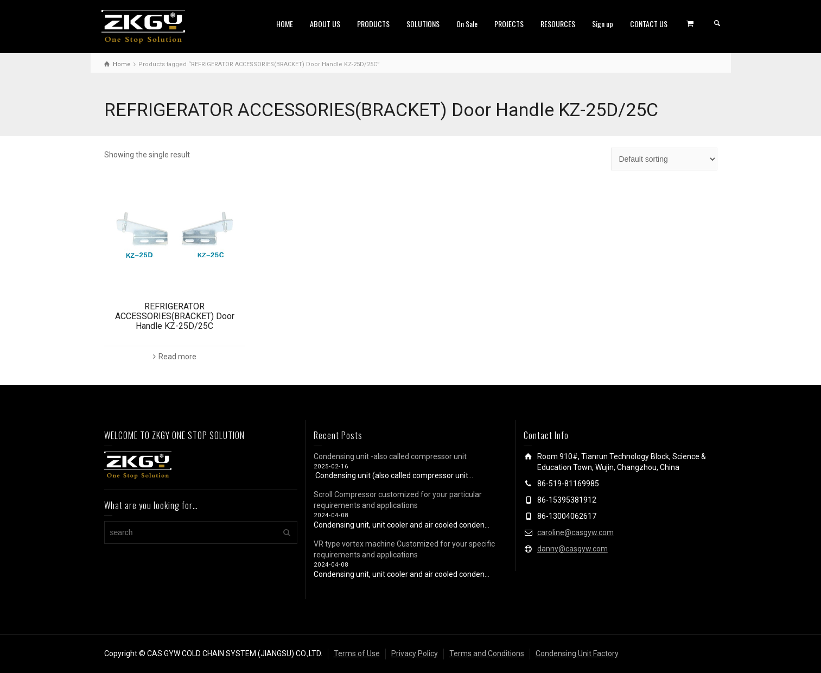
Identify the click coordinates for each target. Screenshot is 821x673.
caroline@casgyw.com (575, 532)
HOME (284, 23)
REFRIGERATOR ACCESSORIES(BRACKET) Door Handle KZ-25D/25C (174, 316)
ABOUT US (325, 23)
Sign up (602, 23)
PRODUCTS (373, 23)
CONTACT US (648, 23)
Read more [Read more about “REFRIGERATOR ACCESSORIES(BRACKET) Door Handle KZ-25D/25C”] (177, 356)
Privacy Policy (414, 653)
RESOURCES (557, 23)
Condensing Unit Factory (577, 653)
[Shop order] (664, 159)
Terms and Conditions (486, 653)
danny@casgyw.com (572, 548)
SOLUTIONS (423, 23)
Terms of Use (357, 653)
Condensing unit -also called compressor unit (390, 456)
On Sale (467, 23)
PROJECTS (509, 23)
